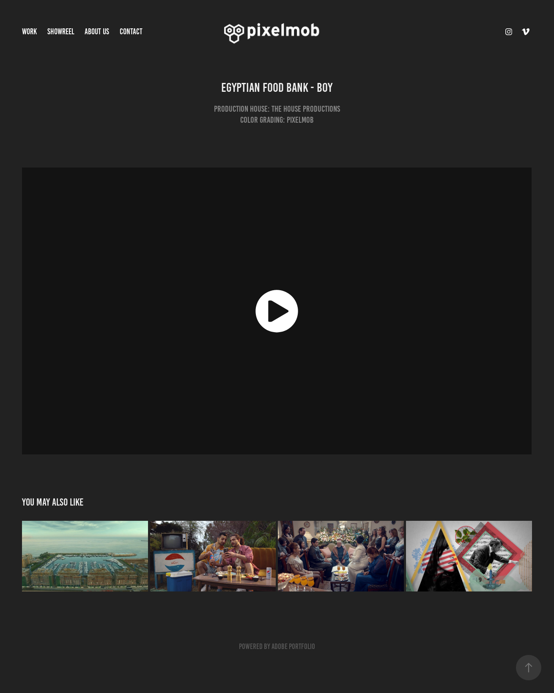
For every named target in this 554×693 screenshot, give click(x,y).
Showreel (60, 31)
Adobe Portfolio (293, 646)
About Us (97, 31)
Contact (131, 31)
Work (29, 31)
